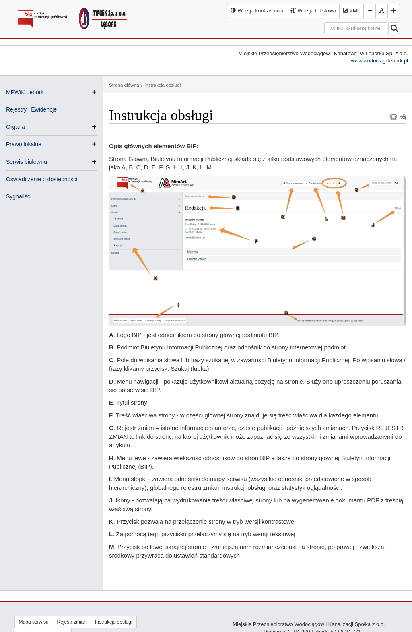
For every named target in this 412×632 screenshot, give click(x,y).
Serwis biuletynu (26, 162)
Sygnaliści (18, 196)
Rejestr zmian (72, 622)
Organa (15, 127)
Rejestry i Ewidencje (31, 109)
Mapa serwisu (34, 622)
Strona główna (124, 84)
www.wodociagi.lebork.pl (379, 61)
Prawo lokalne (23, 144)
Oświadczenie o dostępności (41, 179)
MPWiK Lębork (24, 92)
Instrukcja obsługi (113, 622)
